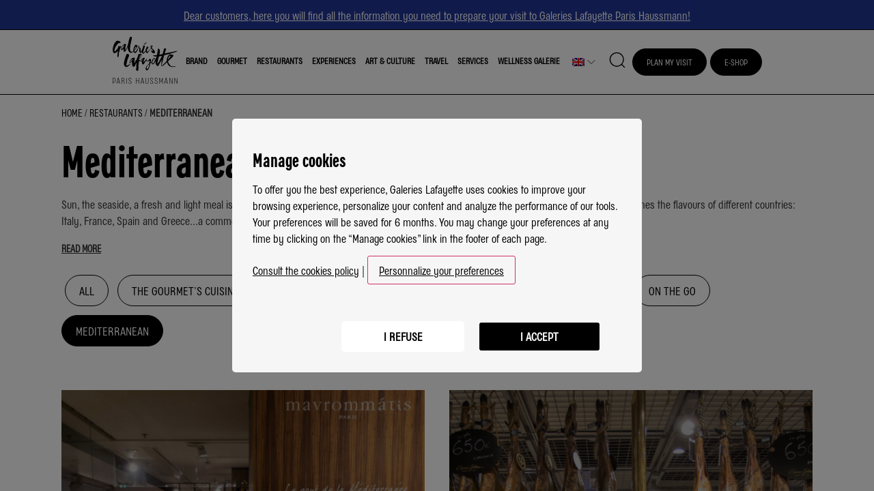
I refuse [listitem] (403, 336)
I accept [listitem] (539, 336)
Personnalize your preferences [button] (441, 270)
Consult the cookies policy (306, 270)
